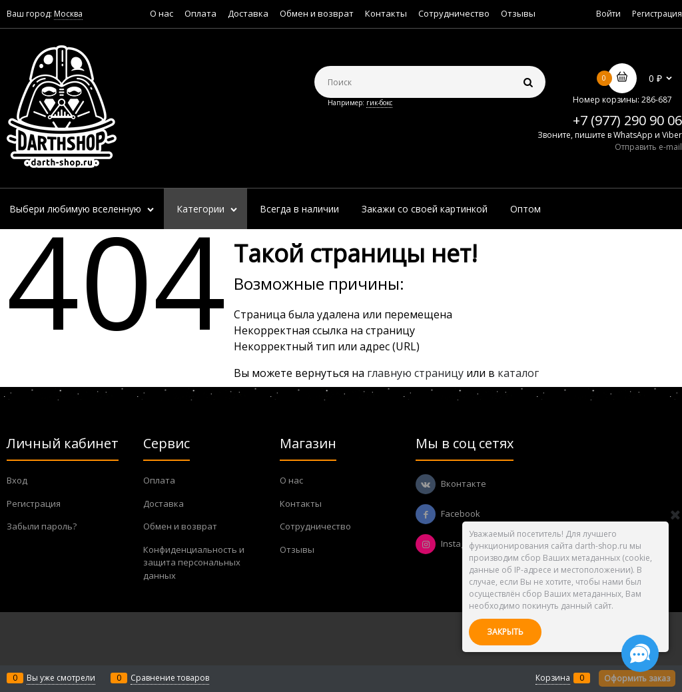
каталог (518, 373)
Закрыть (505, 631)
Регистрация (657, 13)
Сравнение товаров (170, 677)
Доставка (248, 13)
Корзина (552, 677)
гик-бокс (379, 102)
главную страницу (415, 373)
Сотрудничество (454, 13)
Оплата (200, 13)
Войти (608, 13)
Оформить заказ (637, 678)
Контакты (386, 13)
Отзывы (518, 13)
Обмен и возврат (317, 13)
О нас (161, 13)
